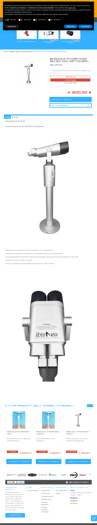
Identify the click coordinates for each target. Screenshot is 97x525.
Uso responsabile (32, 490)
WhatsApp (74, 503)
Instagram (74, 501)
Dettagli (7, 117)
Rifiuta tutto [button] (71, 26)
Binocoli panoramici (27, 51)
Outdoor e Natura (14, 51)
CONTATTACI (15, 515)
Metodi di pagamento (45, 503)
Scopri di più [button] (12, 26)
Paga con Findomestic (60, 105)
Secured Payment (79, 482)
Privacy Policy (45, 490)
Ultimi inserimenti (61, 490)
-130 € (75, 39)
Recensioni (15, 117)
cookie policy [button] (71, 8)
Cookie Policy (45, 493)
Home (5, 51)
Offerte (58, 493)
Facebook (73, 498)
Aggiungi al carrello (18, 461)
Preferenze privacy (47, 496)
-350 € (53, 39)
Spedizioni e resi (46, 499)
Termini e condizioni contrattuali (45, 509)
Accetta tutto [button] (85, 26)
